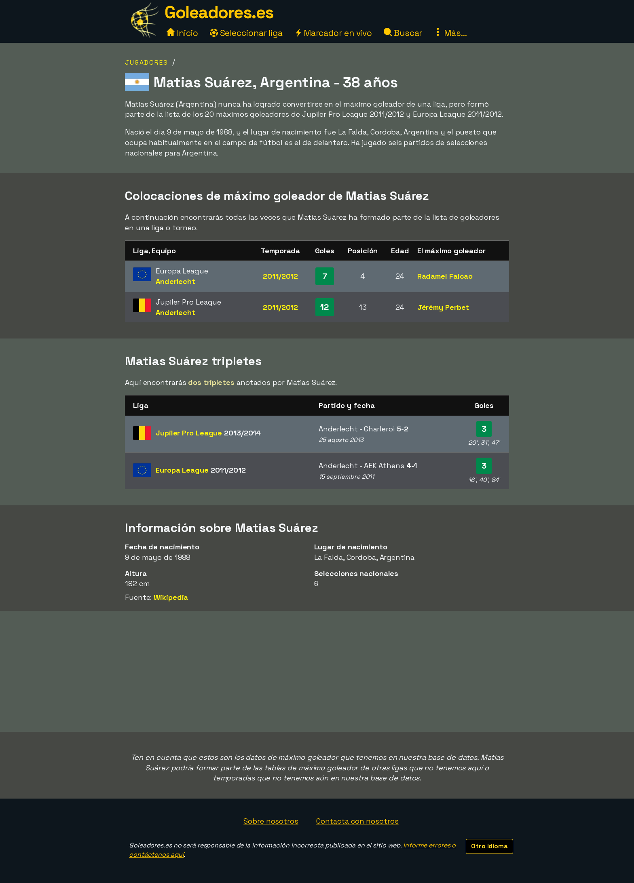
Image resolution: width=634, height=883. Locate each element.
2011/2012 (280, 276)
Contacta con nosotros (357, 821)
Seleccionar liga (246, 32)
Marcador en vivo (333, 32)
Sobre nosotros (270, 821)
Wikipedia (171, 597)
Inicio (182, 32)
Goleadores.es (219, 12)
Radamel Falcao (445, 276)
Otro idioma (489, 846)
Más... (450, 32)
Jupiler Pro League (208, 432)
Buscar (403, 32)
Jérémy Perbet (443, 307)
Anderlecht (175, 281)
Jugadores (146, 62)
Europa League (201, 470)
